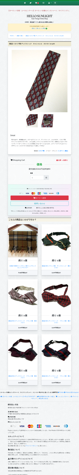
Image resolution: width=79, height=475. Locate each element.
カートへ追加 (39, 198)
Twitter (61, 392)
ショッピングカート (62, 396)
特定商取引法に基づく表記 (45, 396)
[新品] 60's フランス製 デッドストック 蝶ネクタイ (56, 266)
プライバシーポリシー (31, 445)
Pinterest (67, 392)
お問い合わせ (43, 398)
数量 (31, 173)
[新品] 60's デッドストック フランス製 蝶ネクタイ (22, 321)
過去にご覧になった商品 (39, 28)
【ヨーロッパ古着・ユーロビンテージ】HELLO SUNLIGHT (17, 396)
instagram (75, 392)
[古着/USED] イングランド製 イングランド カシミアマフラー (23, 266)
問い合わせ (39, 203)
